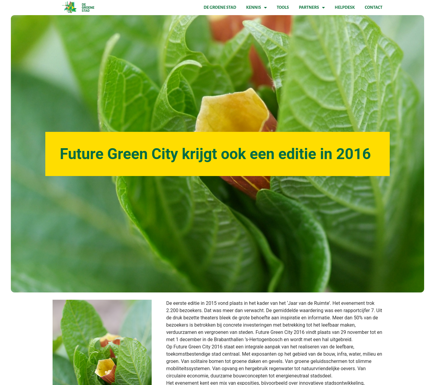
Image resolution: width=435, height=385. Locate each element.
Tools (283, 7)
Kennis (256, 7)
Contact (373, 7)
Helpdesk (345, 7)
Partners (312, 7)
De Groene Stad (220, 7)
